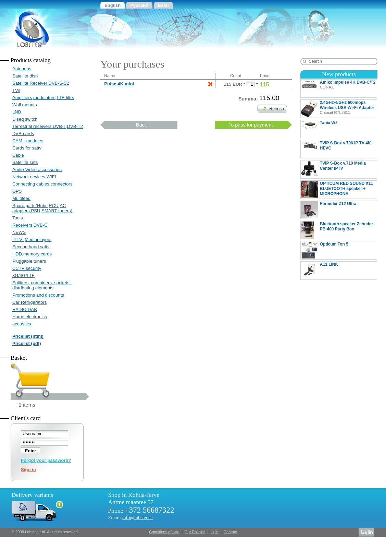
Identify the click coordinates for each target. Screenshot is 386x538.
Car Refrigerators (29, 302)
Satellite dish (25, 76)
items (26, 405)
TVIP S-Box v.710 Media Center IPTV (333, 169)
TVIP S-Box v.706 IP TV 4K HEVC (339, 149)
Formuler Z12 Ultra (339, 209)
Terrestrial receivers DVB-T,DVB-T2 (47, 126)
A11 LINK (337, 270)
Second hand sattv (31, 246)
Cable (18, 155)
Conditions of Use (164, 532)
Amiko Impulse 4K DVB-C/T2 (338, 88)
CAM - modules (27, 140)
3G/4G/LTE (23, 275)
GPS (17, 191)
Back (141, 125)
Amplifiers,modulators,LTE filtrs (43, 97)
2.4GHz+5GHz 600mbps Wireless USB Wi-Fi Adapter (337, 108)
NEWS (19, 232)
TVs (16, 90)
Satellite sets (25, 162)
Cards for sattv (26, 148)
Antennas (21, 68)
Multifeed (21, 198)
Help (215, 532)
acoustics (21, 323)
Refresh (273, 108)
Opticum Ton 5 (336, 250)
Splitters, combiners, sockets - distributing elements (42, 285)
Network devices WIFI (34, 176)
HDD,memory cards (32, 253)
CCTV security (26, 268)
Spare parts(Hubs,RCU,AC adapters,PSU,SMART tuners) (42, 208)
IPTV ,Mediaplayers (31, 239)
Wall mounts (24, 104)
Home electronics (29, 316)
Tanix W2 (331, 129)
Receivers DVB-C (30, 225)
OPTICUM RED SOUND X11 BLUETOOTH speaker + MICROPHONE (337, 189)
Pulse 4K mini (119, 83)
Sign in (28, 469)
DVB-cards (23, 133)
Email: (130, 517)
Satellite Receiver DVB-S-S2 (40, 83)
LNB (16, 112)
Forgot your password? (46, 460)
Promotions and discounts (38, 295)
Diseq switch (25, 119)
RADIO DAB (24, 309)
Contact (230, 532)
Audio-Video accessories (37, 169)
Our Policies (195, 532)
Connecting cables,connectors (42, 184)
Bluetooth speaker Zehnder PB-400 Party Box (337, 230)
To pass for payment (250, 125)
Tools (17, 217)
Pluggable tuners (29, 261)
